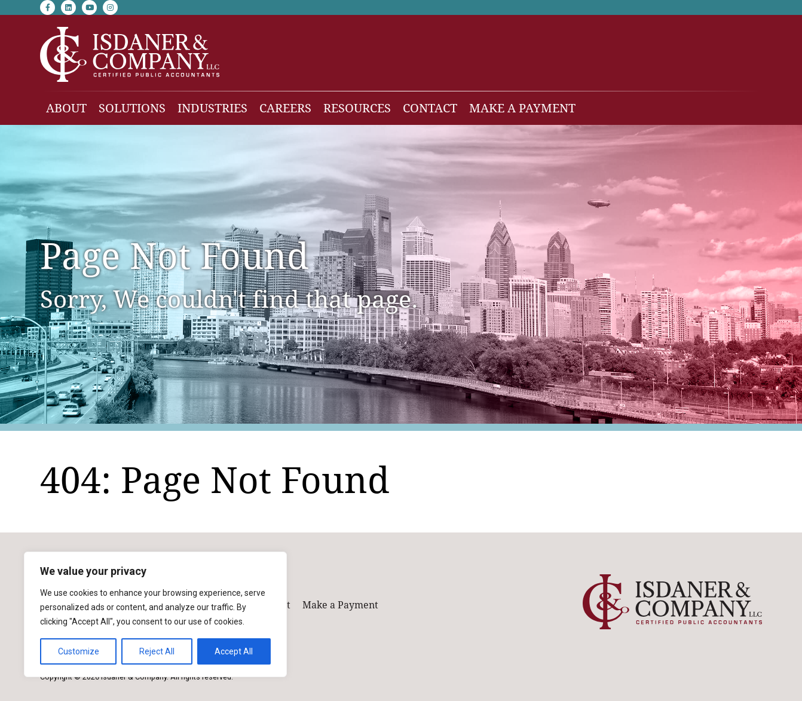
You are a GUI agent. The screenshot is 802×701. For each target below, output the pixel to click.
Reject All (157, 651)
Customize (78, 651)
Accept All (234, 651)
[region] (155, 614)
